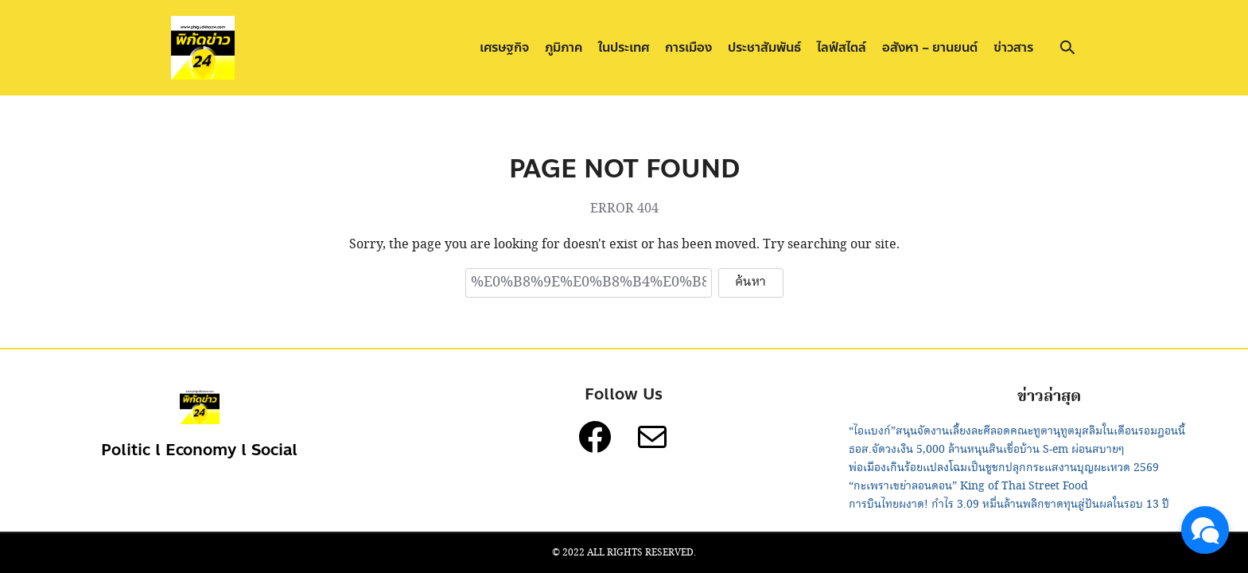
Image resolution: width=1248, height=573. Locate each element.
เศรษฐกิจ (504, 47)
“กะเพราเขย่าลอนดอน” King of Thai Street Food (968, 486)
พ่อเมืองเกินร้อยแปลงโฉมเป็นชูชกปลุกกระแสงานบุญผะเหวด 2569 (1004, 468)
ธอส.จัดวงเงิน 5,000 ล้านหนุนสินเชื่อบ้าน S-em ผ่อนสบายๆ (986, 449)
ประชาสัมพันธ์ (764, 47)
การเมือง (688, 47)
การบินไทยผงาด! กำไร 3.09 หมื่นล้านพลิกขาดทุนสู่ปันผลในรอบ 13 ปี (1009, 504)
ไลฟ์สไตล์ (841, 47)
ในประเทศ (623, 47)
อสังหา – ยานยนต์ (930, 47)
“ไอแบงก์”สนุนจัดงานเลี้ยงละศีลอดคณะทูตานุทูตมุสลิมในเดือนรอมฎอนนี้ (1017, 431)
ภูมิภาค (563, 47)
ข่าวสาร (1013, 47)
